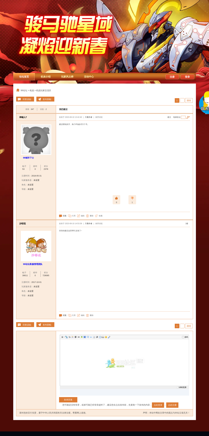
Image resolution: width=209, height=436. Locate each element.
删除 (91, 216)
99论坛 (24, 90)
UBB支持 (181, 387)
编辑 (82, 216)
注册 (172, 77)
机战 (32, 90)
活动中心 (89, 76)
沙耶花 (22, 223)
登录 (187, 77)
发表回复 (68, 399)
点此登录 (158, 405)
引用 (74, 216)
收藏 (100, 216)
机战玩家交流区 (43, 90)
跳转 (189, 100)
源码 (185, 337)
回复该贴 (27, 99)
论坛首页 (24, 76)
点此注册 (172, 405)
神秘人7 (23, 117)
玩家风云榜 (67, 76)
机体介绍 (46, 76)
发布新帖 (47, 99)
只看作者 (88, 117)
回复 (65, 216)
